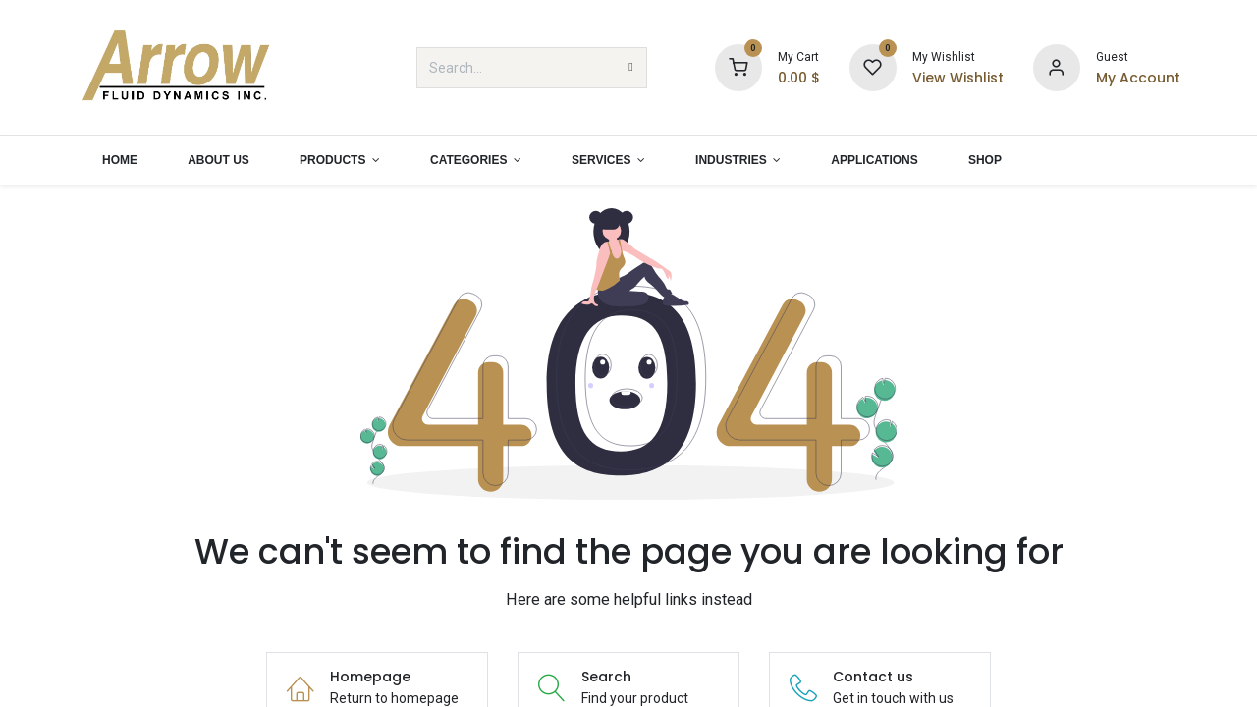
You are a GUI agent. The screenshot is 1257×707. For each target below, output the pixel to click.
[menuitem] (119, 160)
